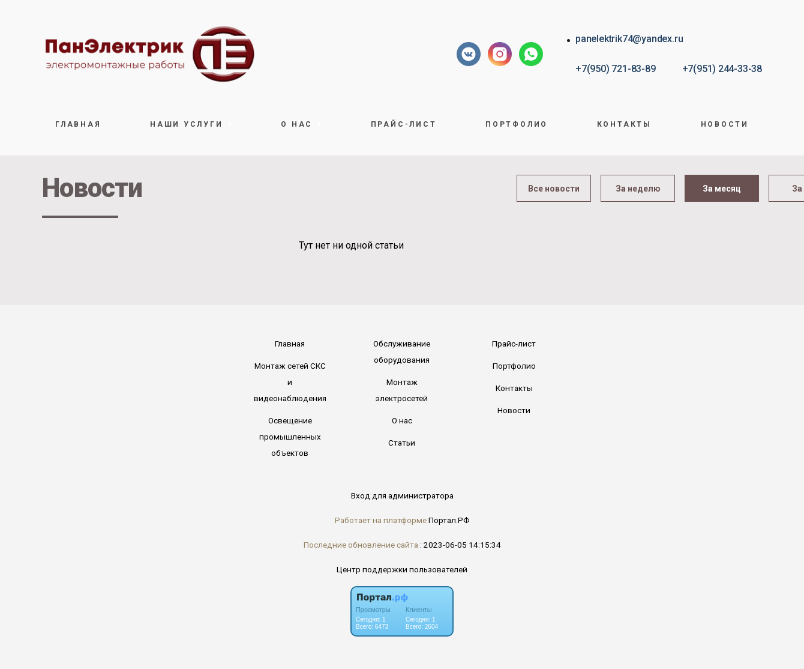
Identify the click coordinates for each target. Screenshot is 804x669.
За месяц (722, 188)
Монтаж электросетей (402, 390)
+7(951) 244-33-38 (722, 68)
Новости (725, 124)
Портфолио (516, 124)
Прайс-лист (404, 124)
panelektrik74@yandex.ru (629, 38)
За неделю (638, 188)
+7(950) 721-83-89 (615, 68)
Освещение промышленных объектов (290, 437)
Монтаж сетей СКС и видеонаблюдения (290, 382)
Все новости (554, 188)
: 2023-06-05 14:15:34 (460, 544)
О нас (402, 420)
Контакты (624, 124)
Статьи (401, 442)
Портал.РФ (449, 520)
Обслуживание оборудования (401, 352)
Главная (78, 124)
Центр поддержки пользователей (402, 569)
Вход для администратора (402, 495)
